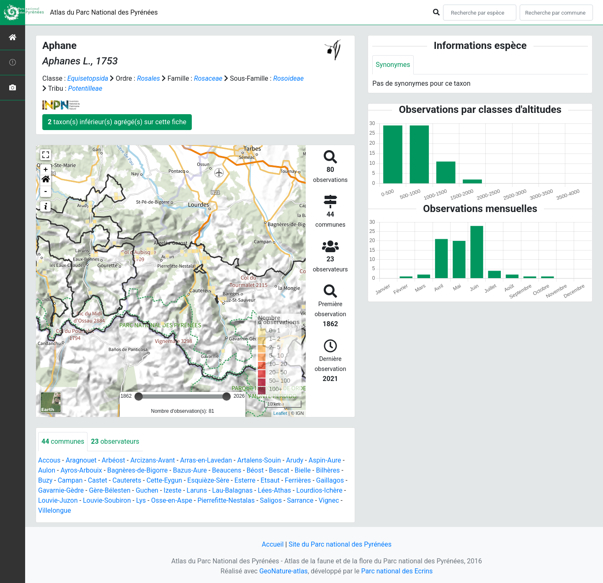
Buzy (45, 480)
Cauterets (126, 480)
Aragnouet (81, 460)
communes (62, 441)
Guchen (147, 490)
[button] (45, 180)
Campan (70, 480)
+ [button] (46, 170)
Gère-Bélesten (109, 490)
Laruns (197, 490)
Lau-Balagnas (232, 490)
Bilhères (328, 470)
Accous (49, 460)
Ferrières (298, 480)
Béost (255, 470)
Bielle (302, 470)
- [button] (46, 192)
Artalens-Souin (259, 460)
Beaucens (226, 470)
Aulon (46, 470)
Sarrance (300, 500)
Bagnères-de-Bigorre (137, 470)
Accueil (272, 544)
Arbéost (113, 460)
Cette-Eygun (164, 480)
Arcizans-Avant (152, 460)
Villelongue (54, 510)
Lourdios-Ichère (319, 490)
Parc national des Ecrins (397, 571)
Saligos (271, 500)
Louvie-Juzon (58, 500)
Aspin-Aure (325, 460)
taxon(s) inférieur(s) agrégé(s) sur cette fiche (117, 122)
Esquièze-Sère (208, 480)
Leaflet (280, 413)
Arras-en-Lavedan (206, 460)
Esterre (244, 480)
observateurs (115, 441)
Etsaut (269, 480)
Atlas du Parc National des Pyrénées (104, 12)
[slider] (138, 396)
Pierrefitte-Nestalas (226, 500)
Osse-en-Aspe (171, 500)
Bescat (279, 470)
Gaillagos (330, 480)
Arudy (294, 460)
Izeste (173, 490)
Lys (141, 500)
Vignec (329, 500)
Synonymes (393, 65)
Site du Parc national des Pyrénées (340, 544)
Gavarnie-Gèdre (61, 490)
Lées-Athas (274, 490)
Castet (97, 480)
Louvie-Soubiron (107, 500)
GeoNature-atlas (283, 571)
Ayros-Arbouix (81, 470)
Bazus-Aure (190, 470)
